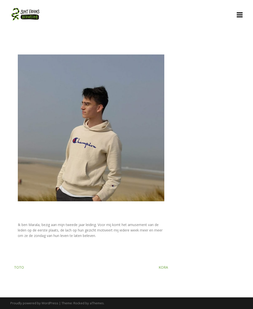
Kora (163, 267)
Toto (19, 267)
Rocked (78, 303)
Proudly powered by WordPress (34, 303)
